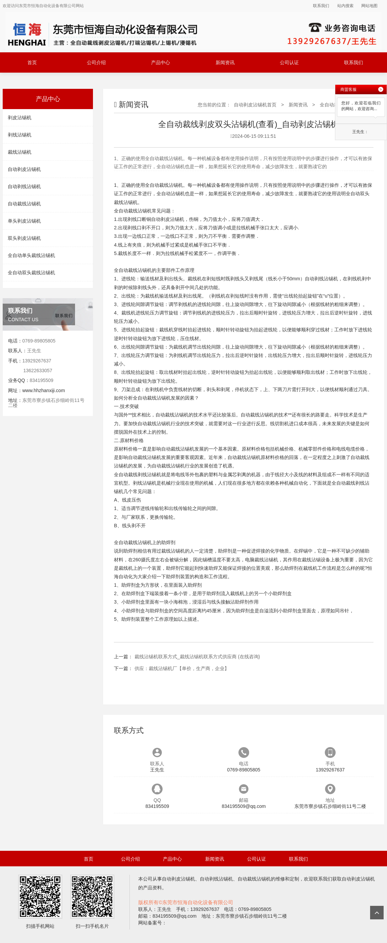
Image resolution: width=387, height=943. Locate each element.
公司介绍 (96, 62)
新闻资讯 (225, 62)
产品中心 (160, 62)
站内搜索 (345, 5)
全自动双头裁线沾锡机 (31, 272)
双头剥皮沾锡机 (24, 238)
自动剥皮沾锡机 (24, 169)
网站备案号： (152, 922)
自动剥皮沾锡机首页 (255, 104)
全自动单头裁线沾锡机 (31, 255)
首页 (32, 62)
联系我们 (321, 5)
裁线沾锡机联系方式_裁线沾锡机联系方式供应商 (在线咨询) (197, 656)
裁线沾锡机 (19, 152)
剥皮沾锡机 (19, 117)
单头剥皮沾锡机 (24, 221)
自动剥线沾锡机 (24, 186)
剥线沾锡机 (19, 134)
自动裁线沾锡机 (24, 203)
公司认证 (289, 62)
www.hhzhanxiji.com (43, 390)
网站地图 (369, 5)
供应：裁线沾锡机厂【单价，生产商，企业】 (182, 668)
